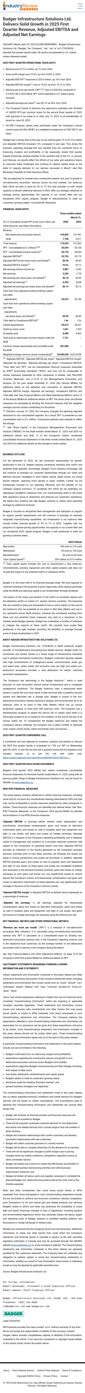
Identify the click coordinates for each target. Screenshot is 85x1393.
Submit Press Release (48, 1370)
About (6, 1370)
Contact (64, 1376)
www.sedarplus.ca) (21, 1245)
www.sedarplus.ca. (23, 782)
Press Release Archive (23, 1370)
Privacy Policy (50, 1376)
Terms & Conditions (72, 1370)
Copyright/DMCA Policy (29, 1376)
